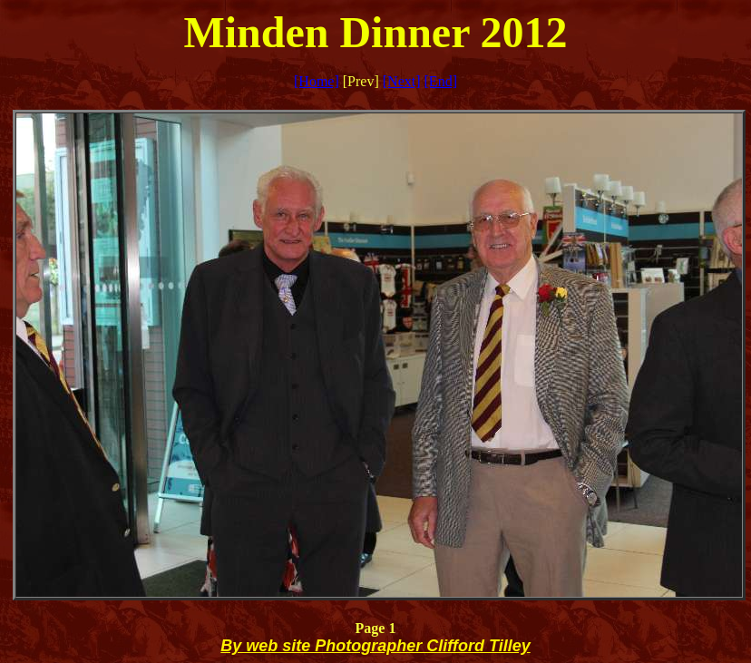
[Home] (316, 81)
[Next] (402, 81)
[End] (440, 81)
